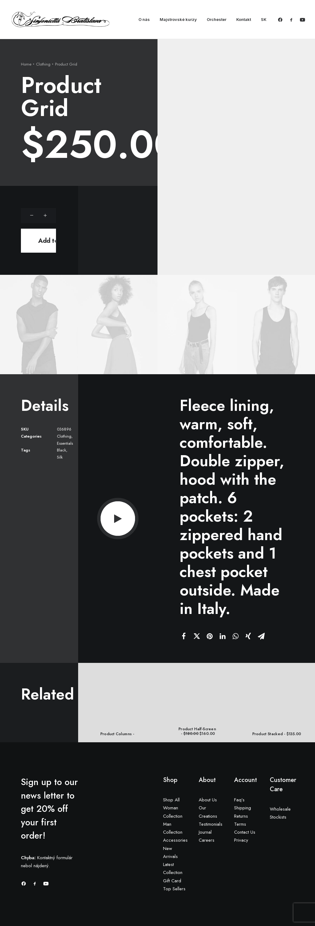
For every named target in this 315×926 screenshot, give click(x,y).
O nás (144, 19)
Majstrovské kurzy (178, 19)
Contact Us (244, 832)
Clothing (43, 64)
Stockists (278, 817)
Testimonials (210, 824)
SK (263, 19)
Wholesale (280, 809)
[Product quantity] (39, 215)
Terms (240, 824)
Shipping (242, 807)
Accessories (175, 840)
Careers (206, 840)
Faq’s (239, 799)
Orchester (216, 19)
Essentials (65, 443)
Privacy (241, 840)
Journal (205, 832)
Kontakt (243, 19)
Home (26, 64)
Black (61, 450)
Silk (60, 457)
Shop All (171, 799)
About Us (208, 799)
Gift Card (172, 880)
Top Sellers (174, 888)
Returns (241, 816)
